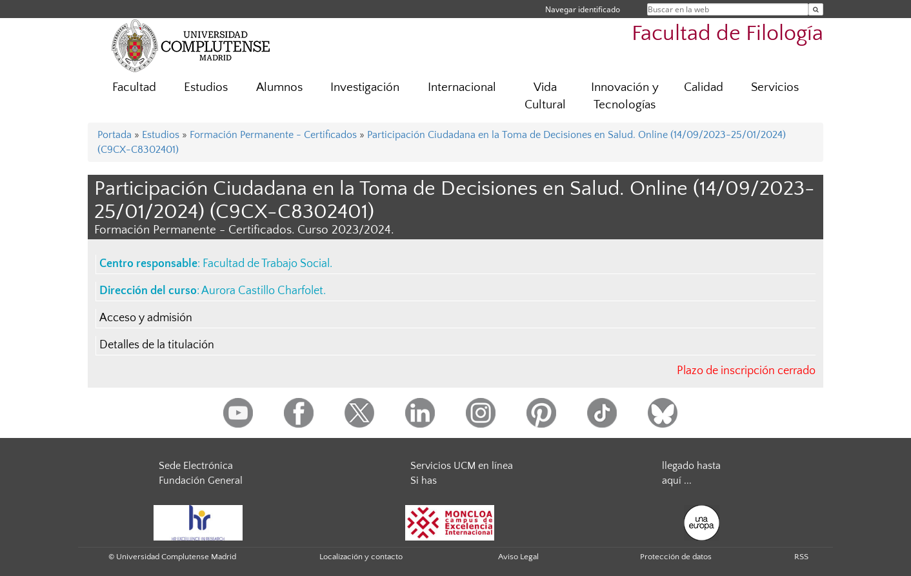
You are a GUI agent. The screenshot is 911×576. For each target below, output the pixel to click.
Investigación (364, 87)
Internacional (462, 87)
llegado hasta (691, 466)
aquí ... (677, 480)
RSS (801, 556)
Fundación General (201, 480)
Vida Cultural (545, 96)
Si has (423, 480)
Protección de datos (676, 556)
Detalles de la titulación (156, 345)
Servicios (775, 87)
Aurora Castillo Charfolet (262, 290)
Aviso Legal (518, 556)
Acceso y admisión (145, 318)
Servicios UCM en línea (461, 466)
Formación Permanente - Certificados (273, 135)
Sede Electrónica (196, 466)
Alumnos (279, 87)
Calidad (703, 87)
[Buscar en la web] (815, 9)
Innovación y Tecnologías (625, 96)
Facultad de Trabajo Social (266, 263)
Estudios (206, 87)
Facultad (134, 87)
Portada (114, 135)
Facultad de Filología (727, 34)
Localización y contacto (361, 556)
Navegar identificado (582, 9)
